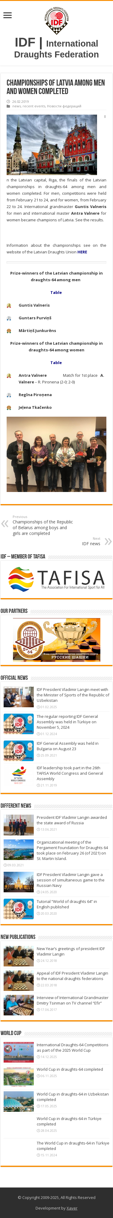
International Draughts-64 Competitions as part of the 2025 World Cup (72, 1047)
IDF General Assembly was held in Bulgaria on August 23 (68, 746)
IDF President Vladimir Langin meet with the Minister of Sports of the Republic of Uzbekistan (73, 695)
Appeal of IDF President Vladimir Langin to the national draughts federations (72, 975)
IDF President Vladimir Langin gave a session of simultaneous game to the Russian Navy (71, 880)
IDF (25, 42)
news (16, 106)
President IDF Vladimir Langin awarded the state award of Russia (72, 820)
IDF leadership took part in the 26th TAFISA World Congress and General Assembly (70, 773)
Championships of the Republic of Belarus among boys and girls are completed (43, 525)
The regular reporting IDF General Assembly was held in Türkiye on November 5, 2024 (67, 722)
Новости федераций (64, 106)
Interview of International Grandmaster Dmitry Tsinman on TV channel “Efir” (72, 1000)
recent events (34, 106)
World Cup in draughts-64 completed (70, 1069)
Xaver (72, 1208)
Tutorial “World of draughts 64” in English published (67, 904)
